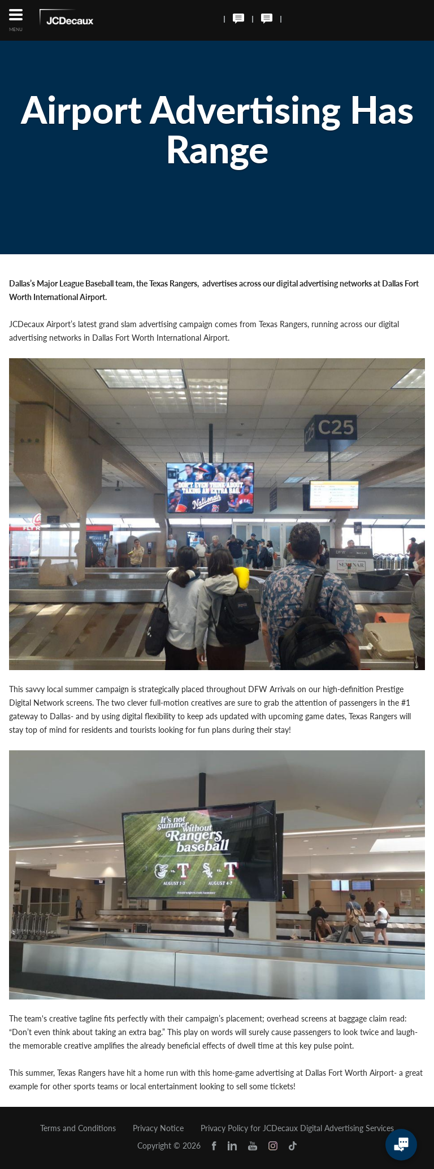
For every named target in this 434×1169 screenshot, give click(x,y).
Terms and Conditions (78, 1128)
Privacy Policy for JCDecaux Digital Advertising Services (297, 1128)
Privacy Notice (158, 1128)
